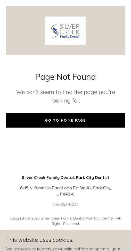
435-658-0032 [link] (66, 204)
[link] (65, 31)
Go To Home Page (65, 120)
